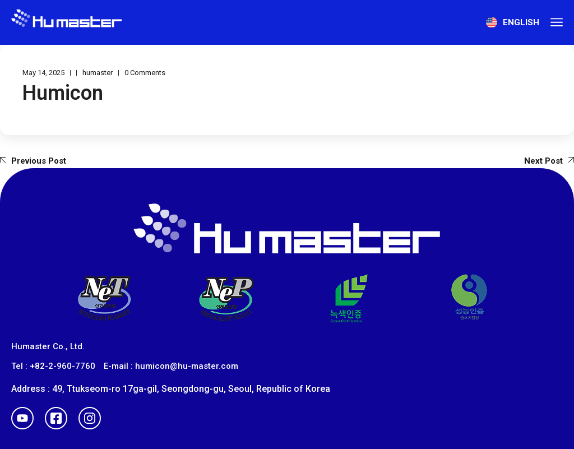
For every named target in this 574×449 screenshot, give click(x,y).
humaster (97, 72)
